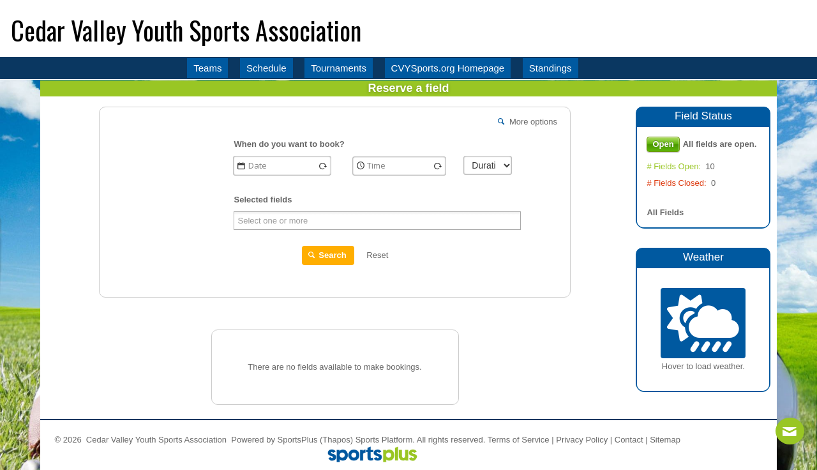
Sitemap (665, 439)
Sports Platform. (385, 439)
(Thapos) (336, 439)
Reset (377, 255)
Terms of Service (519, 439)
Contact (629, 439)
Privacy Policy (582, 439)
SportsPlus (298, 439)
